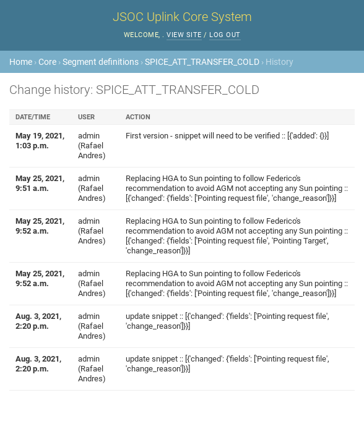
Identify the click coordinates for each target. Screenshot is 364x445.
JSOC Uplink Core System (182, 16)
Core (47, 62)
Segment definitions (101, 62)
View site (184, 35)
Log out (225, 35)
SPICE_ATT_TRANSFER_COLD (202, 62)
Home (20, 62)
